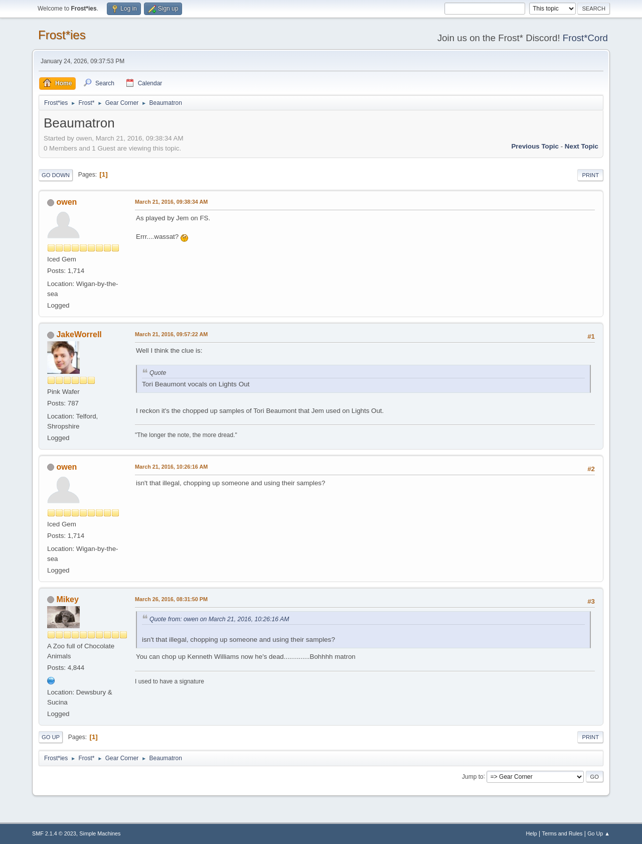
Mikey (67, 599)
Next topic (581, 146)
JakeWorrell (78, 334)
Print (590, 175)
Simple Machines (99, 833)
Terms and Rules (562, 833)
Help (531, 833)
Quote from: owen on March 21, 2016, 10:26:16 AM (219, 619)
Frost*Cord (585, 38)
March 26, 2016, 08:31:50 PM (171, 599)
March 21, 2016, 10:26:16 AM (171, 467)
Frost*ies (62, 35)
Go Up (51, 737)
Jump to (473, 776)
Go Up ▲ (598, 833)
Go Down (56, 175)
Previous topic (535, 146)
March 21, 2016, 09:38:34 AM (171, 202)
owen (66, 202)
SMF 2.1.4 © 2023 (54, 833)
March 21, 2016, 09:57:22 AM (171, 334)
